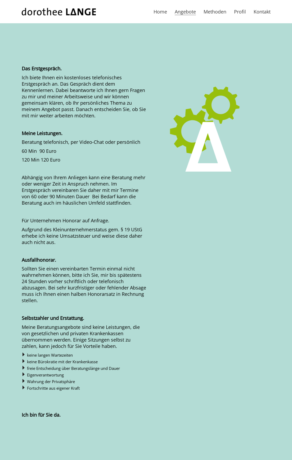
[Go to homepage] (59, 11)
